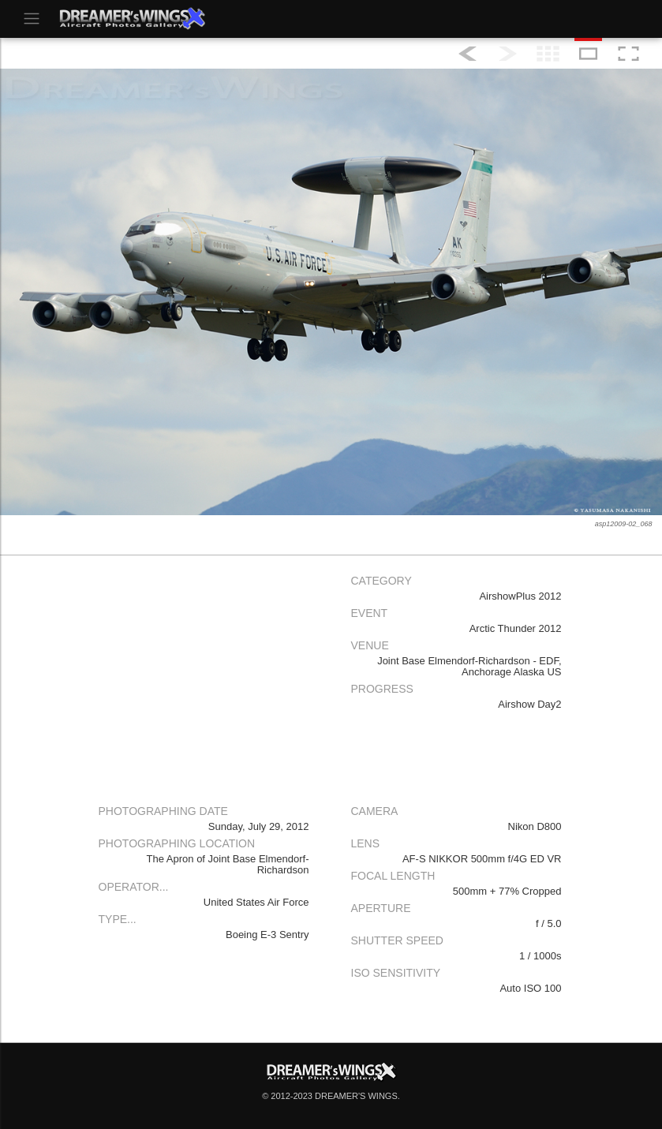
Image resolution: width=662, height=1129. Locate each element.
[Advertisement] (205, 679)
